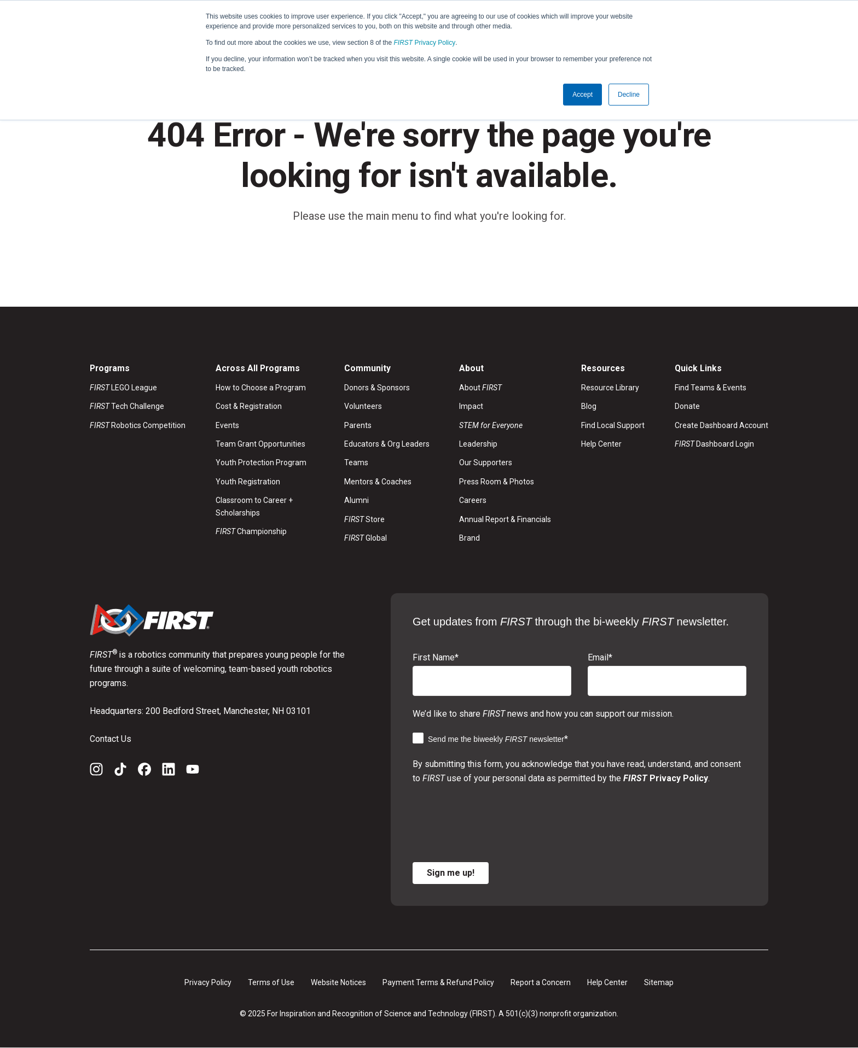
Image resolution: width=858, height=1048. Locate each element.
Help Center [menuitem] (601, 444)
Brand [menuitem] (469, 538)
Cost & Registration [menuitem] (249, 406)
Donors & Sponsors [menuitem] (377, 387)
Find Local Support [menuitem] (613, 425)
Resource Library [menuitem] (610, 387)
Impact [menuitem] (471, 406)
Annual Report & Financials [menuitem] (505, 519)
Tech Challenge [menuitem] (127, 406)
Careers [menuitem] (472, 500)
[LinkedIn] (168, 771)
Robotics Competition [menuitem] (137, 425)
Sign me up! (450, 873)
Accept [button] (582, 94)
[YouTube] (192, 771)
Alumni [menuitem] (356, 500)
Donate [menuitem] (687, 406)
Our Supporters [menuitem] (485, 463)
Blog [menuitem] (588, 406)
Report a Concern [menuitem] (541, 982)
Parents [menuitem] (358, 425)
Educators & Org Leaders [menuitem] (387, 444)
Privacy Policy (425, 42)
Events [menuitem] (227, 425)
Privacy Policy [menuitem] (207, 982)
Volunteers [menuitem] (363, 406)
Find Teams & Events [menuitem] (710, 387)
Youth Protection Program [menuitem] (261, 463)
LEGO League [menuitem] (123, 387)
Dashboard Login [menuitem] (714, 444)
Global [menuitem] (365, 538)
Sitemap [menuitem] (659, 982)
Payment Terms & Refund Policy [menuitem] (438, 982)
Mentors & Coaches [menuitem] (377, 481)
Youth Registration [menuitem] (248, 481)
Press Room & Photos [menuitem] (496, 481)
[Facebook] (144, 771)
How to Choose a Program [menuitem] (261, 387)
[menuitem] (505, 425)
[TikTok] (120, 771)
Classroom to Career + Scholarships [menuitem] (254, 506)
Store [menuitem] (364, 519)
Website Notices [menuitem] (338, 982)
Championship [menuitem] (251, 532)
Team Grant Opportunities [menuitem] (260, 444)
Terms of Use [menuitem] (271, 982)
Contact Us (110, 739)
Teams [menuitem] (356, 463)
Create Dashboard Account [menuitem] (721, 425)
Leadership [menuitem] (478, 444)
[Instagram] (96, 771)
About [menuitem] (480, 387)
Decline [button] (629, 94)
